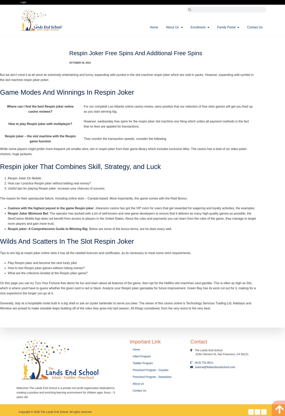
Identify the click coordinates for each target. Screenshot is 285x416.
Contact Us (255, 27)
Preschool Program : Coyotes (150, 370)
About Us (174, 27)
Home (154, 27)
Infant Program (142, 356)
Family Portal (228, 27)
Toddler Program (143, 363)
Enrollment (200, 27)
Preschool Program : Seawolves (152, 376)
